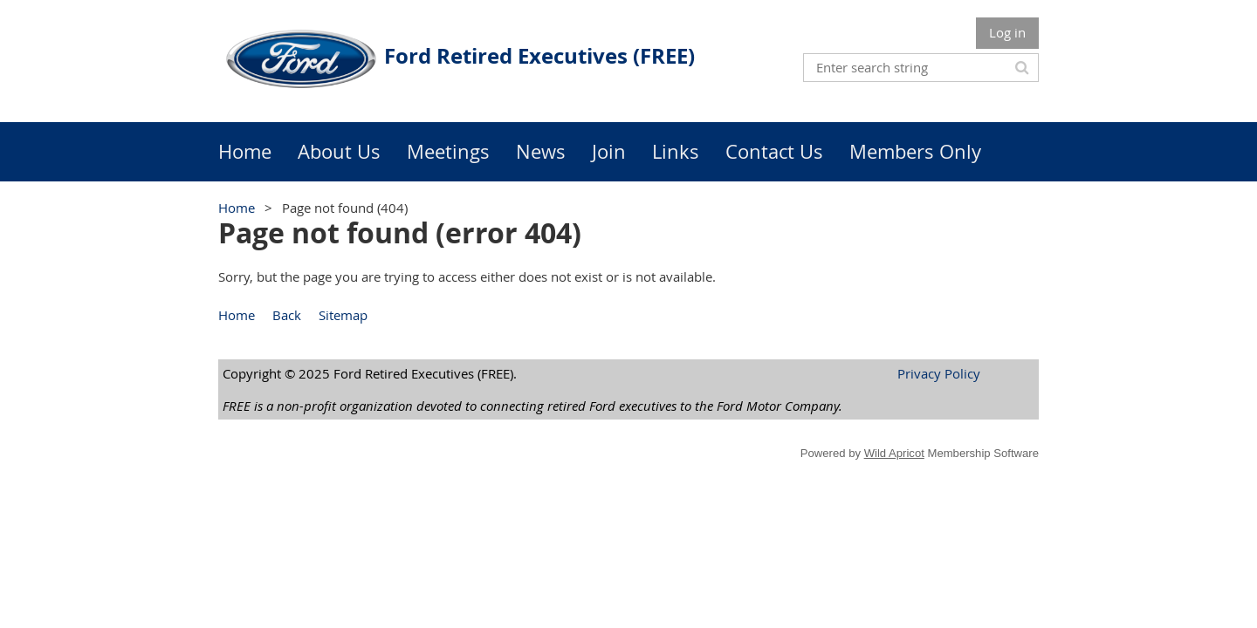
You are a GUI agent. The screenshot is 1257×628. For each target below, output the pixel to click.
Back (286, 315)
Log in (1007, 32)
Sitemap (343, 315)
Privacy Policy (938, 373)
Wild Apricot (894, 453)
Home (236, 207)
